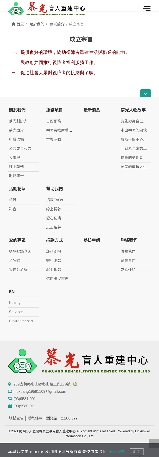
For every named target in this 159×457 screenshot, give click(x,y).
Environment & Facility (27, 321)
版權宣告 (16, 418)
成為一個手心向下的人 (139, 139)
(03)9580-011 (24, 406)
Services (16, 312)
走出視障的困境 (134, 130)
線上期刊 (16, 167)
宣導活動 (53, 139)
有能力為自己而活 (136, 121)
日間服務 (53, 121)
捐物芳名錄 (18, 270)
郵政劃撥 (53, 251)
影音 (12, 209)
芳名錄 (14, 260)
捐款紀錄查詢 (20, 251)
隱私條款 (35, 418)
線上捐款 (53, 209)
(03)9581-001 (24, 399)
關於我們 (36, 24)
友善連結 (128, 270)
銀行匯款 (53, 260)
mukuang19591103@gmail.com (39, 391)
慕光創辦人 (18, 121)
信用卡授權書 (57, 279)
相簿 (12, 200)
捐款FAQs (54, 200)
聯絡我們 (128, 251)
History (14, 303)
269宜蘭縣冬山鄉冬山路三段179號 (45, 384)
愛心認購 (53, 218)
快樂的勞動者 (132, 158)
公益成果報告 (20, 149)
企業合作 (128, 260)
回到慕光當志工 (134, 149)
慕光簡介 (57, 24)
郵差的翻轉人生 (134, 167)
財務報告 (16, 176)
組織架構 (16, 139)
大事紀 (14, 158)
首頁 (17, 24)
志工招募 (53, 227)
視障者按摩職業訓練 (63, 130)
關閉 (136, 452)
